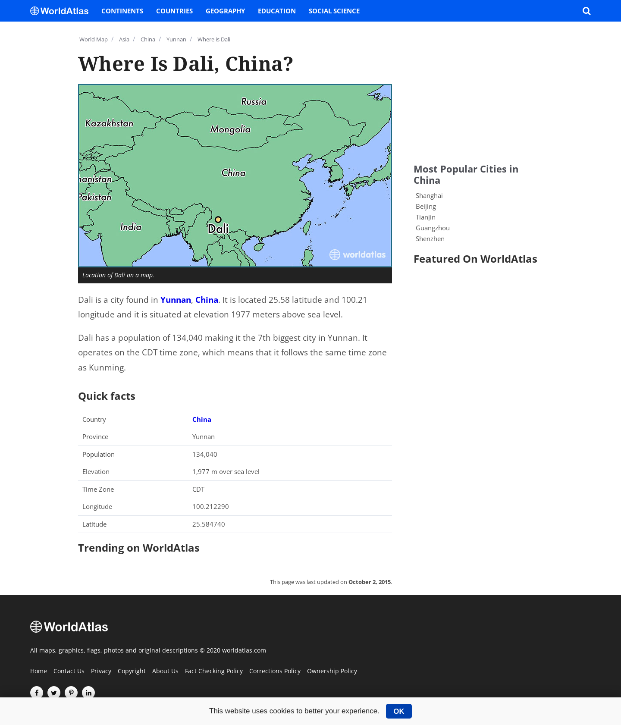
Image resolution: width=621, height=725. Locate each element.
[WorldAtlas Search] (586, 11)
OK (399, 711)
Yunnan (175, 299)
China (206, 299)
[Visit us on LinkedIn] (88, 692)
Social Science (334, 10)
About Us (165, 672)
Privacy (101, 672)
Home (38, 672)
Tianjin (426, 217)
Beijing (426, 206)
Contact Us (69, 672)
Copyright (132, 672)
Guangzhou (433, 227)
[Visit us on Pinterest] (71, 692)
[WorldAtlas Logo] (62, 10)
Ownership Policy (332, 672)
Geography (225, 10)
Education (277, 10)
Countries (174, 10)
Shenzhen (430, 238)
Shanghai (429, 195)
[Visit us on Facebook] (36, 692)
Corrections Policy (275, 672)
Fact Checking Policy (214, 672)
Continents (122, 10)
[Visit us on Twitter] (53, 692)
